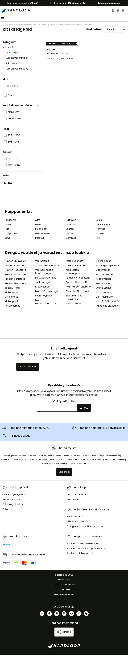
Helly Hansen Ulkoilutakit (79, 293)
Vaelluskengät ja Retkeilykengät (44, 278)
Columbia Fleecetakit (77, 298)
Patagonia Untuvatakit (108, 312)
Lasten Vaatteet (74, 267)
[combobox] (22, 92)
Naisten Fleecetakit (15, 276)
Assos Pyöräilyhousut (107, 272)
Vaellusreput (42, 267)
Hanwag (100, 235)
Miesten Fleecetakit (15, 290)
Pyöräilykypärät (43, 302)
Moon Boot (41, 235)
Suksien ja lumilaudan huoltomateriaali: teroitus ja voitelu (31, 31)
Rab (7, 235)
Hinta (21, 135)
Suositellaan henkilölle (21, 112)
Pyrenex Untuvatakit (77, 289)
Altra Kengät (102, 299)
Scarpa (70, 235)
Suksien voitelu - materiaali (69, 31)
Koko (21, 182)
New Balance (103, 231)
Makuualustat (12, 299)
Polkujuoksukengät (45, 284)
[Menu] (3, 18)
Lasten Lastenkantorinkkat (45, 308)
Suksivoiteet (12, 70)
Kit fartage (11, 59)
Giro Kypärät (103, 276)
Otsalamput (11, 303)
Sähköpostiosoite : (64, 407)
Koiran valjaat (103, 285)
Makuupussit (12, 308)
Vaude (69, 240)
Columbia (71, 231)
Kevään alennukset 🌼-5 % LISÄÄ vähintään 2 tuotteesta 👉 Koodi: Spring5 (64, 24)
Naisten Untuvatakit (15, 267)
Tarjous (21, 158)
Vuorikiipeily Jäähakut (47, 272)
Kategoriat (21, 48)
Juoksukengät (43, 289)
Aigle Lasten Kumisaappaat (74, 278)
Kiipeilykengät (42, 293)
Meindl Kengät (73, 310)
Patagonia (10, 226)
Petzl (98, 244)
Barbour (39, 244)
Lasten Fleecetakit (76, 272)
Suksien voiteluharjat (16, 64)
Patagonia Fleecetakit (78, 284)
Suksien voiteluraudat (17, 75)
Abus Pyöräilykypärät (107, 308)
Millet (38, 231)
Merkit (21, 85)
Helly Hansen (42, 240)
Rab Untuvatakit (104, 281)
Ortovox (9, 231)
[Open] (38, 92)
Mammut (71, 244)
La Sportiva (11, 240)
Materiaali (8, 54)
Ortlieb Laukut (103, 294)
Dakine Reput (103, 267)
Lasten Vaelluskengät (47, 298)
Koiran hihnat (103, 290)
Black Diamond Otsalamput (74, 304)
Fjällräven (71, 226)
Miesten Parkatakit (15, 285)
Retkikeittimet (12, 312)
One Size (8, 189)
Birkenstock (102, 240)
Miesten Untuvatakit (16, 281)
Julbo (99, 226)
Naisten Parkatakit (15, 272)
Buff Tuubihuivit (104, 303)
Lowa (7, 244)
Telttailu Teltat (12, 294)
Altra (37, 226)
